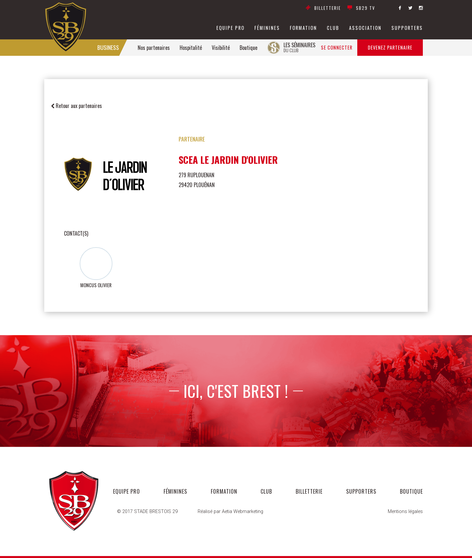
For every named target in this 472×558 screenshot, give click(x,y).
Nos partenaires (154, 48)
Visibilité (221, 48)
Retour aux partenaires (76, 106)
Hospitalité (191, 48)
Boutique (248, 48)
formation (303, 28)
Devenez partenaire (390, 47)
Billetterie (323, 8)
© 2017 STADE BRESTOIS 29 (147, 511)
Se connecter (336, 47)
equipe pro (230, 28)
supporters (407, 28)
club (333, 28)
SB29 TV (361, 8)
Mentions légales (405, 511)
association (365, 28)
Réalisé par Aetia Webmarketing (230, 511)
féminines (267, 28)
